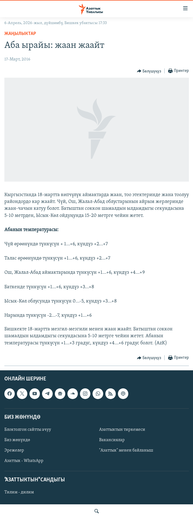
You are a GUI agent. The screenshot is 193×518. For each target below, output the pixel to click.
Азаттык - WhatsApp (23, 461)
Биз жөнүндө (17, 440)
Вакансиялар (112, 440)
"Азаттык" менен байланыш (126, 450)
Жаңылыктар (20, 33)
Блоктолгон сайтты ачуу (27, 429)
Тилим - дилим (19, 492)
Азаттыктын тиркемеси (122, 429)
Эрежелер (14, 450)
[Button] (149, 71)
